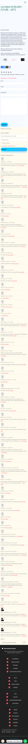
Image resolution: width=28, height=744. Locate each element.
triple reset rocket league (7, 388)
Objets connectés (15, 662)
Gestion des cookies (13, 742)
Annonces (15, 719)
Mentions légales (14, 738)
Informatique (15, 703)
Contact (15, 725)
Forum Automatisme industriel (14, 642)
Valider (4, 149)
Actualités (15, 668)
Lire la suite (21, 165)
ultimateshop (4, 172)
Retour (14, 59)
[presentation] (11, 119)
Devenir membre (15, 684)
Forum (15, 677)
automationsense (6, 612)
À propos (15, 712)
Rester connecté (6, 143)
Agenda (15, 709)
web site (3, 161)
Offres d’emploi (15, 716)
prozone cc (3, 183)
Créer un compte (4, 145)
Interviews (15, 665)
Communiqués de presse (15, 671)
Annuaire (15, 696)
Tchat (15, 681)
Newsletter (15, 722)
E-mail (2, 86)
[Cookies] (2, 741)
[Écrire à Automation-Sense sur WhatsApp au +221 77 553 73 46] (25, 741)
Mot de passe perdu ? (11, 145)
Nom (2, 81)
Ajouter (4, 124)
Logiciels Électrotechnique (15, 700)
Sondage (15, 687)
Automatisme (15, 658)
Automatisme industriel (7, 581)
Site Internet (3, 92)
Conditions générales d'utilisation (14, 740)
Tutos (15, 693)
